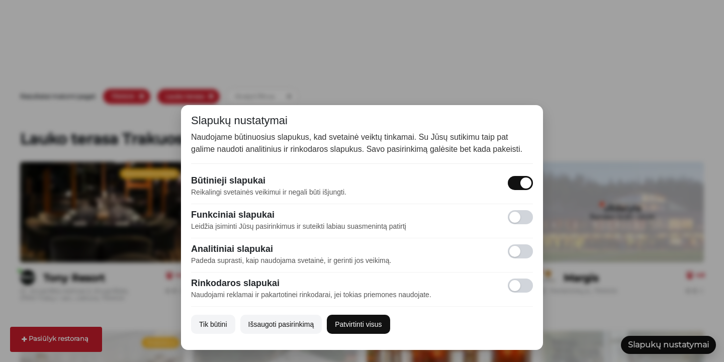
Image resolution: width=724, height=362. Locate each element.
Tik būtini (213, 324)
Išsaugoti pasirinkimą (281, 324)
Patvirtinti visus (358, 324)
